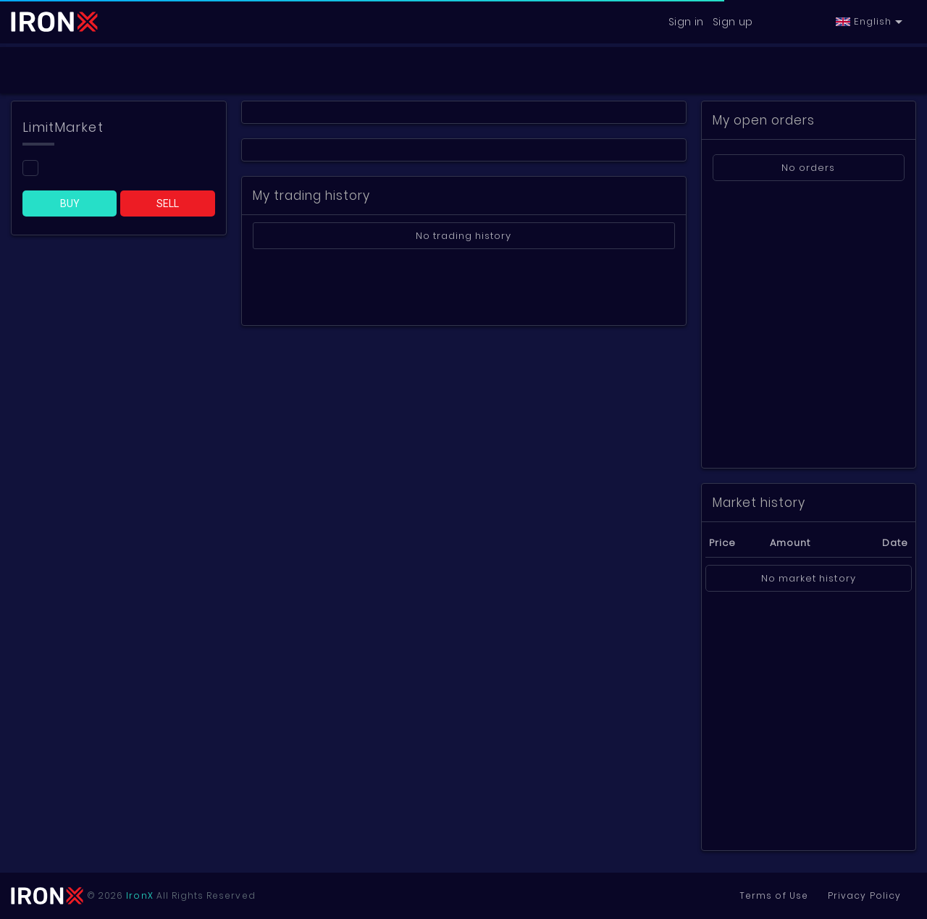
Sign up (733, 21)
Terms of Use (764, 895)
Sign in (686, 21)
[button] (868, 21)
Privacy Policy (861, 895)
